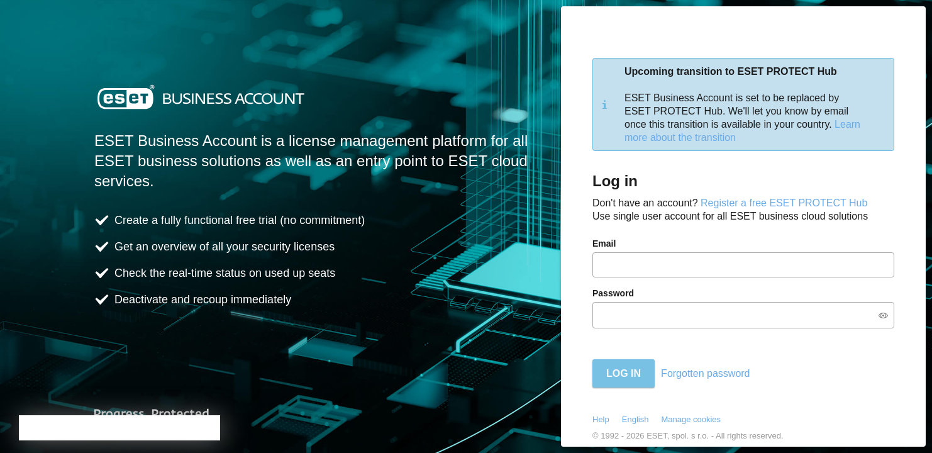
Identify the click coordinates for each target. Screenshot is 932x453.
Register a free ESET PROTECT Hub (784, 203)
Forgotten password (705, 373)
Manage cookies (691, 419)
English (635, 419)
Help (600, 419)
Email (604, 243)
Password (613, 293)
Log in (623, 373)
